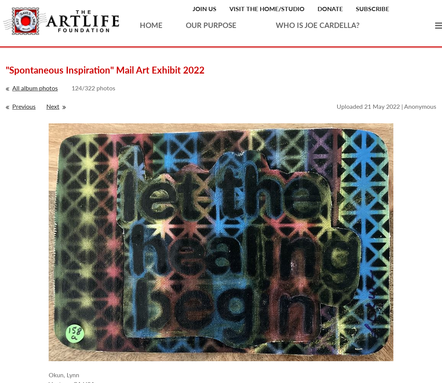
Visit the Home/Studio (266, 8)
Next (52, 106)
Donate (330, 8)
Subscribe (372, 8)
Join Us (204, 8)
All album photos (35, 88)
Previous (24, 106)
